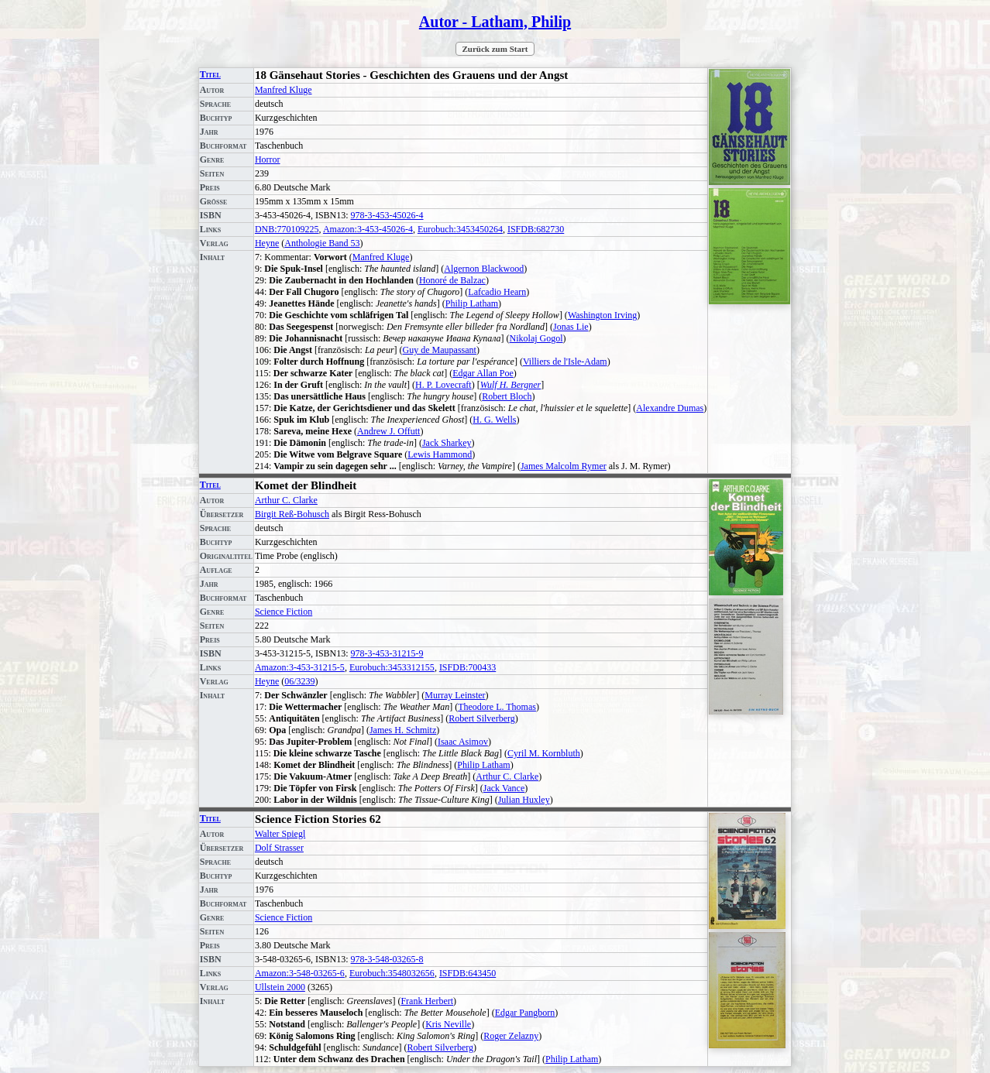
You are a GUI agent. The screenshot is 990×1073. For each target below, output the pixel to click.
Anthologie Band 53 (321, 243)
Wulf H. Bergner (510, 384)
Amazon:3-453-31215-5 (300, 667)
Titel (210, 74)
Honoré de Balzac (452, 280)
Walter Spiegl (280, 833)
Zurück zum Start (495, 48)
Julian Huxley (524, 799)
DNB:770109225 (287, 229)
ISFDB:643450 (467, 973)
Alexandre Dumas (669, 408)
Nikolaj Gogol (536, 338)
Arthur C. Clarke (286, 500)
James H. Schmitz (403, 730)
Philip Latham (471, 303)
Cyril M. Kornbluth (543, 753)
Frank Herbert (426, 1001)
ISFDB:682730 (535, 229)
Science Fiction (283, 611)
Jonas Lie (571, 326)
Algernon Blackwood (484, 268)
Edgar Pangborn (525, 1012)
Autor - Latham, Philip (495, 21)
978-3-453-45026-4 (387, 215)
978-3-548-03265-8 (387, 959)
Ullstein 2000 (280, 987)
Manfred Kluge (283, 89)
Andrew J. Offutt (388, 431)
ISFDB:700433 (467, 667)
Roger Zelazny (510, 1035)
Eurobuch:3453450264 (460, 229)
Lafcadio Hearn (497, 291)
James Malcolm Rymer (564, 466)
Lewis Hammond (439, 454)
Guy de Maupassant (439, 350)
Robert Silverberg (481, 718)
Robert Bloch (506, 396)
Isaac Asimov (463, 741)
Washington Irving (602, 315)
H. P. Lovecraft (443, 384)
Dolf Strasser (279, 847)
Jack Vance (503, 788)
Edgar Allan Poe (483, 373)
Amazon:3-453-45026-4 (368, 229)
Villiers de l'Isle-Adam (565, 361)
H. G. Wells (494, 419)
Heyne (267, 243)
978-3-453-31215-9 (387, 653)
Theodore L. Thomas (497, 706)
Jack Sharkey (447, 442)
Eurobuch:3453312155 (392, 667)
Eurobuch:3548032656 (392, 973)
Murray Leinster (455, 695)
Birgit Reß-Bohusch (292, 514)
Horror (267, 159)
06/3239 (299, 681)
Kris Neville (448, 1024)
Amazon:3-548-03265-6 (300, 973)
